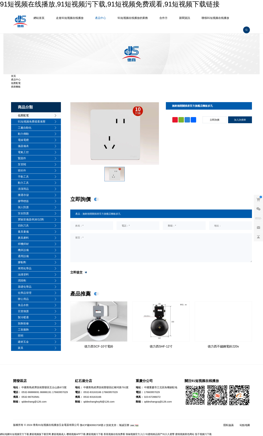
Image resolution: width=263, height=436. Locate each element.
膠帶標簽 (23, 201)
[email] (258, 227)
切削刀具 (23, 225)
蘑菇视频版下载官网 (40, 434)
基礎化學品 (24, 286)
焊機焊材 (23, 243)
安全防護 (23, 213)
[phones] (258, 218)
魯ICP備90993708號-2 (92, 425)
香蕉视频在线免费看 (114, 434)
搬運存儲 (23, 195)
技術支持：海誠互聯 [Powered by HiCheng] (117, 425)
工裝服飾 (23, 329)
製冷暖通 (23, 317)
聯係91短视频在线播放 (215, 17)
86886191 (46, 392)
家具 (20, 347)
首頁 (13, 76)
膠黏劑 (22, 262)
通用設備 (23, 256)
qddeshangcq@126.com (158, 401)
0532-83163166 (92, 392)
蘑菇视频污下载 (94, 434)
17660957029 (60, 392)
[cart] (258, 199)
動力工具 (23, 182)
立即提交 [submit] (78, 272)
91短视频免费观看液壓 (31, 121)
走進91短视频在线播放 (70, 17)
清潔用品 (23, 188)
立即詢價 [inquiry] (214, 119)
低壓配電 (16, 83)
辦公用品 (23, 299)
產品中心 (100, 17)
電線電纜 (23, 139)
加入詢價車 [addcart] (240, 119)
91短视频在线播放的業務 (133, 17)
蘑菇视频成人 (59, 434)
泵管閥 (22, 164)
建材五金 (23, 341)
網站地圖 (5, 434)
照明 (20, 335)
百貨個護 (23, 311)
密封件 (22, 170)
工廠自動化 (24, 127)
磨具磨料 (23, 237)
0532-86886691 (30, 392)
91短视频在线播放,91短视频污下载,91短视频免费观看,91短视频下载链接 (110, 4)
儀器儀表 (23, 146)
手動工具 (23, 176)
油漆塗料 (23, 274)
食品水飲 (23, 305)
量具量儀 (23, 231)
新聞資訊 (184, 17)
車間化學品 (24, 268)
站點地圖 (245, 425)
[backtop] (258, 236)
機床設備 (23, 250)
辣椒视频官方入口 (135, 434)
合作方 (163, 17)
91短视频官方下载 (19, 434)
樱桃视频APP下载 (76, 434)
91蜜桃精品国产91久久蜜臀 (160, 434)
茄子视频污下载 (203, 434)
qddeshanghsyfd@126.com (98, 401)
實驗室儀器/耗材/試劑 (31, 219)
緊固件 (22, 158)
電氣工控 (23, 152)
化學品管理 (24, 292)
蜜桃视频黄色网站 (184, 434)
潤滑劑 (22, 280)
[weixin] (258, 208)
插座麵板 (16, 86)
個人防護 (23, 207)
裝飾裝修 (23, 323)
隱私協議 (228, 425)
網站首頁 (39, 17)
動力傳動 (23, 133)
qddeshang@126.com (33, 401)
